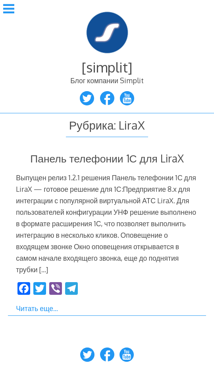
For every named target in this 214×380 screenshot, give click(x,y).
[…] (43, 269)
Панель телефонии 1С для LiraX (106, 158)
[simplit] (107, 67)
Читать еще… (37, 308)
